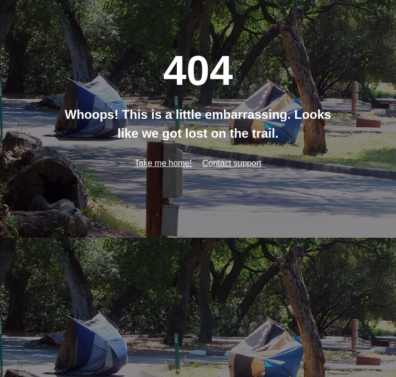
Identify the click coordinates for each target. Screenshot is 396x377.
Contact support (232, 163)
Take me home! (162, 163)
